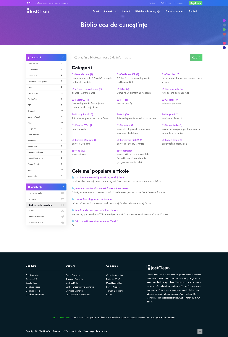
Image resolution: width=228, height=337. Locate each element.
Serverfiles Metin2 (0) (129, 140)
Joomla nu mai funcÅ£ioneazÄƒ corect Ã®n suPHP (100, 188)
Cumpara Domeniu (74, 290)
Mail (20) (123, 114)
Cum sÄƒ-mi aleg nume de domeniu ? (93, 199)
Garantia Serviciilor (114, 275)
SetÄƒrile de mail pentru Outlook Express (95, 210)
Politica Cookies (113, 286)
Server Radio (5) (172, 125)
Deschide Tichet (46, 222)
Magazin (110, 11)
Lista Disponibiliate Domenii (78, 294)
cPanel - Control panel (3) (87, 89)
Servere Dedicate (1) (84, 140)
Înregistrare (179, 2)
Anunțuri (125, 11)
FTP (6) (122, 100)
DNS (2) (123, 89)
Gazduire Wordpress (35, 294)
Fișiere (46, 211)
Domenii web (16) (172, 89)
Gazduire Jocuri (33, 290)
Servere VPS (31, 279)
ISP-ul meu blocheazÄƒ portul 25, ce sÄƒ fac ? (98, 177)
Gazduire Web (32, 275)
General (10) (170, 100)
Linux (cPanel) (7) (82, 114)
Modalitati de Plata (114, 282)
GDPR (109, 294)
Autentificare (166, 2)
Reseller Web (31, 282)
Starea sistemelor (174, 11)
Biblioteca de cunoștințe (147, 11)
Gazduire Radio (33, 286)
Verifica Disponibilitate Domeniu (80, 286)
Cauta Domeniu (73, 275)
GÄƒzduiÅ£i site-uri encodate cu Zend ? (95, 221)
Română (153, 2)
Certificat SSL (72, 282)
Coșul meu (195, 3)
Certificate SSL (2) (128, 74)
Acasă (96, 11)
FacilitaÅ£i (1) (80, 100)
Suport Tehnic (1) (172, 140)
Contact (193, 11)
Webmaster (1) (126, 150)
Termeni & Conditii (114, 290)
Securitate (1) (125, 125)
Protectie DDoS (113, 279)
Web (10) (78, 150)
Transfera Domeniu (74, 279)
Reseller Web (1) (82, 125)
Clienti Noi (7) (170, 74)
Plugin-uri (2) (170, 114)
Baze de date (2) (82, 74)
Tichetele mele (46, 193)
